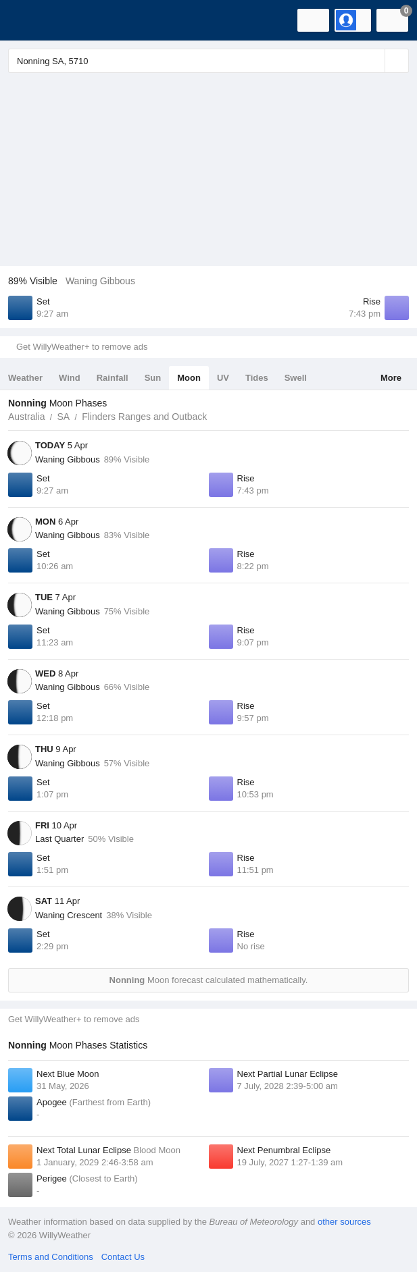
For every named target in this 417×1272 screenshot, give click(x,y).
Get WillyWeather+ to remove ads (81, 347)
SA (63, 416)
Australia (26, 416)
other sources (344, 1222)
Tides (256, 378)
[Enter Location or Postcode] (208, 61)
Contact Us (123, 1257)
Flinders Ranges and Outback (144, 416)
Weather (25, 378)
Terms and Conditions (50, 1257)
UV (223, 378)
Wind (69, 378)
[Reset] (373, 60)
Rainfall (112, 378)
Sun (153, 378)
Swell (296, 378)
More (391, 378)
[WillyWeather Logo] (30, 20)
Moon (189, 378)
